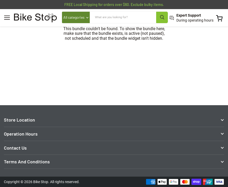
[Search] (123, 17)
